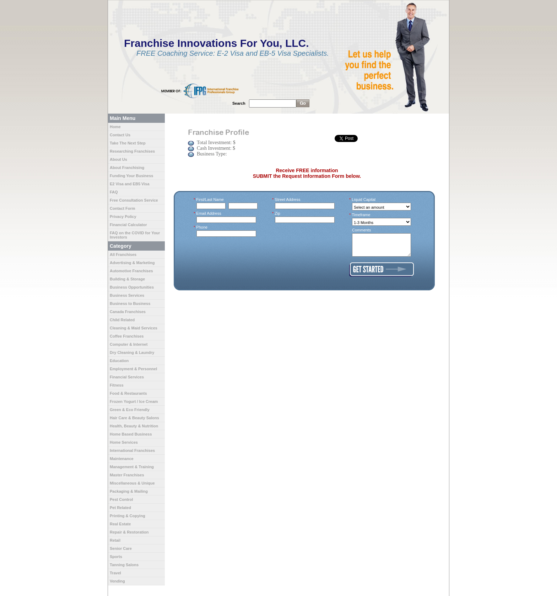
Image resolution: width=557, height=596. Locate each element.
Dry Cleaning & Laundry (132, 352)
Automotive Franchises (131, 271)
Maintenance (122, 458)
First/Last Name (210, 199)
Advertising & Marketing (132, 263)
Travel (115, 573)
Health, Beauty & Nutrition (134, 426)
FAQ (114, 192)
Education (119, 361)
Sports (116, 556)
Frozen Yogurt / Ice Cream (134, 401)
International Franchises (132, 450)
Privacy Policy (123, 216)
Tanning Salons (124, 565)
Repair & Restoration (129, 532)
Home (115, 127)
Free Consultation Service (134, 200)
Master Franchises (127, 475)
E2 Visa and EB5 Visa (130, 184)
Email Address (208, 213)
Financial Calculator (128, 225)
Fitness (117, 385)
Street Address (288, 199)
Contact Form (122, 208)
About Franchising (127, 167)
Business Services (127, 295)
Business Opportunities (132, 287)
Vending (117, 581)
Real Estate (120, 524)
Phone (201, 227)
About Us (118, 159)
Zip (277, 213)
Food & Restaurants (128, 393)
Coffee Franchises (127, 336)
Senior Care (121, 548)
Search (238, 103)
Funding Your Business (131, 176)
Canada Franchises (128, 312)
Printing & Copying (127, 516)
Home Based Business (131, 434)
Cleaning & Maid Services (133, 328)
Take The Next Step (128, 143)
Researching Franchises (132, 151)
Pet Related (120, 507)
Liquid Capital (363, 199)
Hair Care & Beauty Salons (134, 418)
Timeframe (361, 215)
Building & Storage (127, 279)
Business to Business (130, 303)
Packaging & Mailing (129, 491)
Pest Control (121, 499)
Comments (361, 230)
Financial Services (127, 377)
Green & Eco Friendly (130, 410)
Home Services (124, 442)
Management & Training (132, 467)
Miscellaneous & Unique (132, 483)
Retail (115, 540)
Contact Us (120, 135)
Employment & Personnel (133, 369)
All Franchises (123, 254)
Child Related (122, 320)
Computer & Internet (128, 344)
